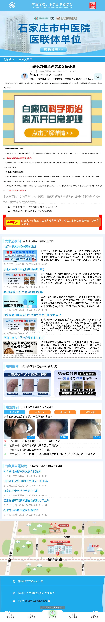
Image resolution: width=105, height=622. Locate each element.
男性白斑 (65, 412)
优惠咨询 (94, 615)
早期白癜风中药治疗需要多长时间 (23, 337)
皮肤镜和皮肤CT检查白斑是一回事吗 (25, 481)
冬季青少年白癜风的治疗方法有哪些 (32, 211)
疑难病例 (90, 412)
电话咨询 (31, 615)
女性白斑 (40, 412)
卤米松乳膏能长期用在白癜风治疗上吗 (26, 500)
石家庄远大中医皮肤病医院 (23, 201)
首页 (11, 59)
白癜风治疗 (25, 59)
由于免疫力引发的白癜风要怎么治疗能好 (35, 207)
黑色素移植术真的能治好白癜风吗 (23, 269)
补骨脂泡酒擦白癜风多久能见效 (22, 471)
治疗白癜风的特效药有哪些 (19, 246)
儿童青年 (14, 412)
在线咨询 (52, 614)
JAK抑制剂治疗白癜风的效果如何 (23, 292)
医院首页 (10, 615)
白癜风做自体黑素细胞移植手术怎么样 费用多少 (32, 314)
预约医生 (73, 615)
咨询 (98, 76)
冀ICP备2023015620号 (36, 601)
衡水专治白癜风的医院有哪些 (21, 510)
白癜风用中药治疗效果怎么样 (21, 490)
